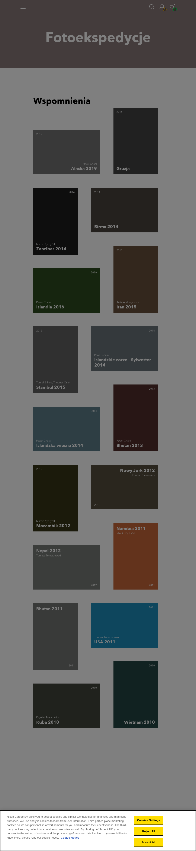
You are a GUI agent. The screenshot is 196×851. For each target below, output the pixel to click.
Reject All (148, 833)
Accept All (148, 844)
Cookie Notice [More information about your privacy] (70, 840)
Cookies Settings (148, 822)
